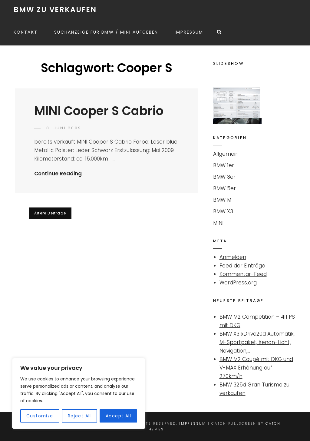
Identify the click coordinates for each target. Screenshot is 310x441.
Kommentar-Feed (243, 274)
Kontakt (26, 32)
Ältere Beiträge (50, 213)
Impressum (189, 32)
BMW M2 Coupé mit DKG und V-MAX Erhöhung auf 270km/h (256, 368)
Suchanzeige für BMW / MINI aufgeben (106, 32)
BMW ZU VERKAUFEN (55, 10)
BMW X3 (223, 211)
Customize (39, 416)
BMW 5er (224, 188)
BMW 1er (223, 165)
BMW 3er (224, 177)
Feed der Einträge (242, 265)
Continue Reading (58, 173)
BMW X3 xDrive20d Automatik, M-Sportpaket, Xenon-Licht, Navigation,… (257, 342)
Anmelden (232, 257)
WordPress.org (238, 282)
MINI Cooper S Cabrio (98, 110)
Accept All (118, 416)
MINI (218, 223)
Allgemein (226, 154)
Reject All (79, 416)
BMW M (222, 200)
